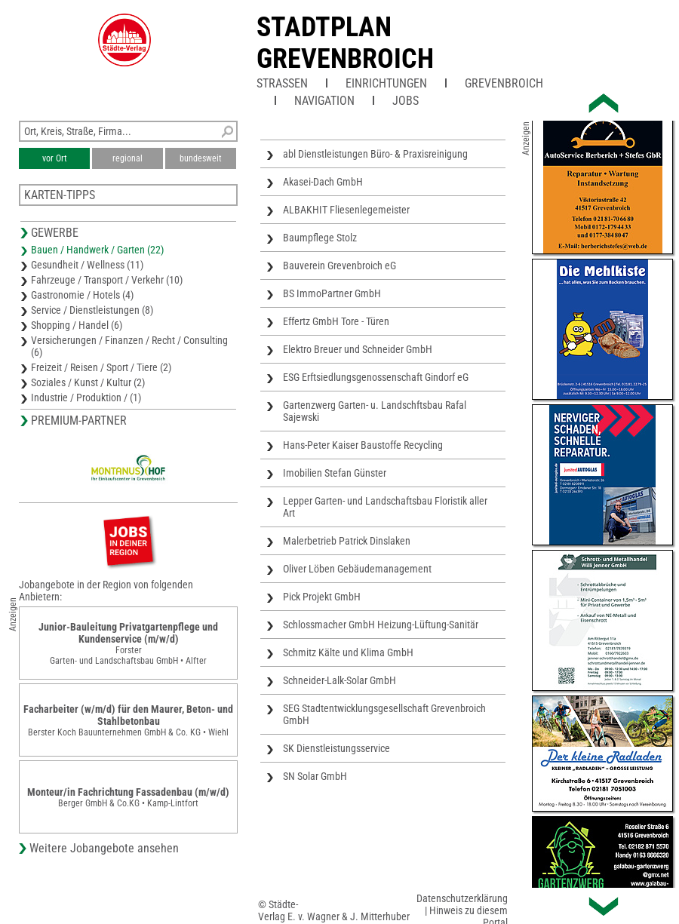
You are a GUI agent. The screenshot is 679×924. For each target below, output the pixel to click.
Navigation (324, 101)
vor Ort (54, 158)
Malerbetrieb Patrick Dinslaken (346, 541)
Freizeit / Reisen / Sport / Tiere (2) (101, 367)
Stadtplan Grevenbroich (345, 43)
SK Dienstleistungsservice (336, 748)
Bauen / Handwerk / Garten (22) (97, 250)
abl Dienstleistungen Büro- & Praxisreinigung (375, 154)
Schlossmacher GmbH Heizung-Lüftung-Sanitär (380, 625)
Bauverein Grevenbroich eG (339, 265)
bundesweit (201, 158)
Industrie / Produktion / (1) (86, 397)
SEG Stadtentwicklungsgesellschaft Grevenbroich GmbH (384, 714)
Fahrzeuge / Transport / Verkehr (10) (107, 280)
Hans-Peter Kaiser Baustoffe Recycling (363, 445)
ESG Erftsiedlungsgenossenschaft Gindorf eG (376, 377)
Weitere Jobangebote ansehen (104, 848)
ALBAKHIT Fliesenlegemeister (346, 210)
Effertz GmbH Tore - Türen (336, 321)
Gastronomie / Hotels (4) (82, 295)
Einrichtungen (386, 83)
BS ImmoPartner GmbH (332, 293)
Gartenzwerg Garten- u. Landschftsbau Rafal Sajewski (374, 411)
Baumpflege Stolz (320, 238)
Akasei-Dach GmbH (323, 182)
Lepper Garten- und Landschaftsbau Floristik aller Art (385, 507)
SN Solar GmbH (315, 776)
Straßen (282, 83)
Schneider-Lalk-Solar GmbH (339, 680)
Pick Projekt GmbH (322, 597)
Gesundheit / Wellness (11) (87, 265)
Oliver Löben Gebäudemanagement (357, 569)
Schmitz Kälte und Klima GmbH (348, 652)
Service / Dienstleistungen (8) (92, 310)
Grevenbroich (504, 83)
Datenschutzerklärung (462, 898)
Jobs (405, 101)
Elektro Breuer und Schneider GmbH (357, 349)
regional (127, 158)
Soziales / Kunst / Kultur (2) (88, 382)
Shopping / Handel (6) (76, 325)
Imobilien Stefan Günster (334, 473)
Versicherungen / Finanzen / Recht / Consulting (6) (129, 346)
